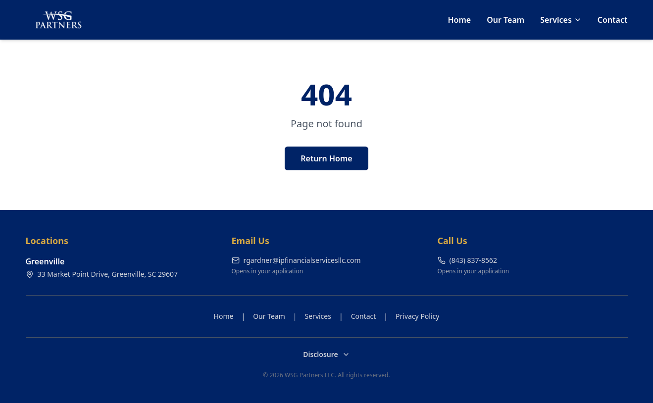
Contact (613, 19)
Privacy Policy (417, 316)
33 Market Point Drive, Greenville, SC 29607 (102, 274)
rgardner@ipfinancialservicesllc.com (296, 260)
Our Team (505, 19)
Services (561, 19)
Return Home (326, 158)
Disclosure (326, 354)
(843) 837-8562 (468, 260)
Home (459, 19)
